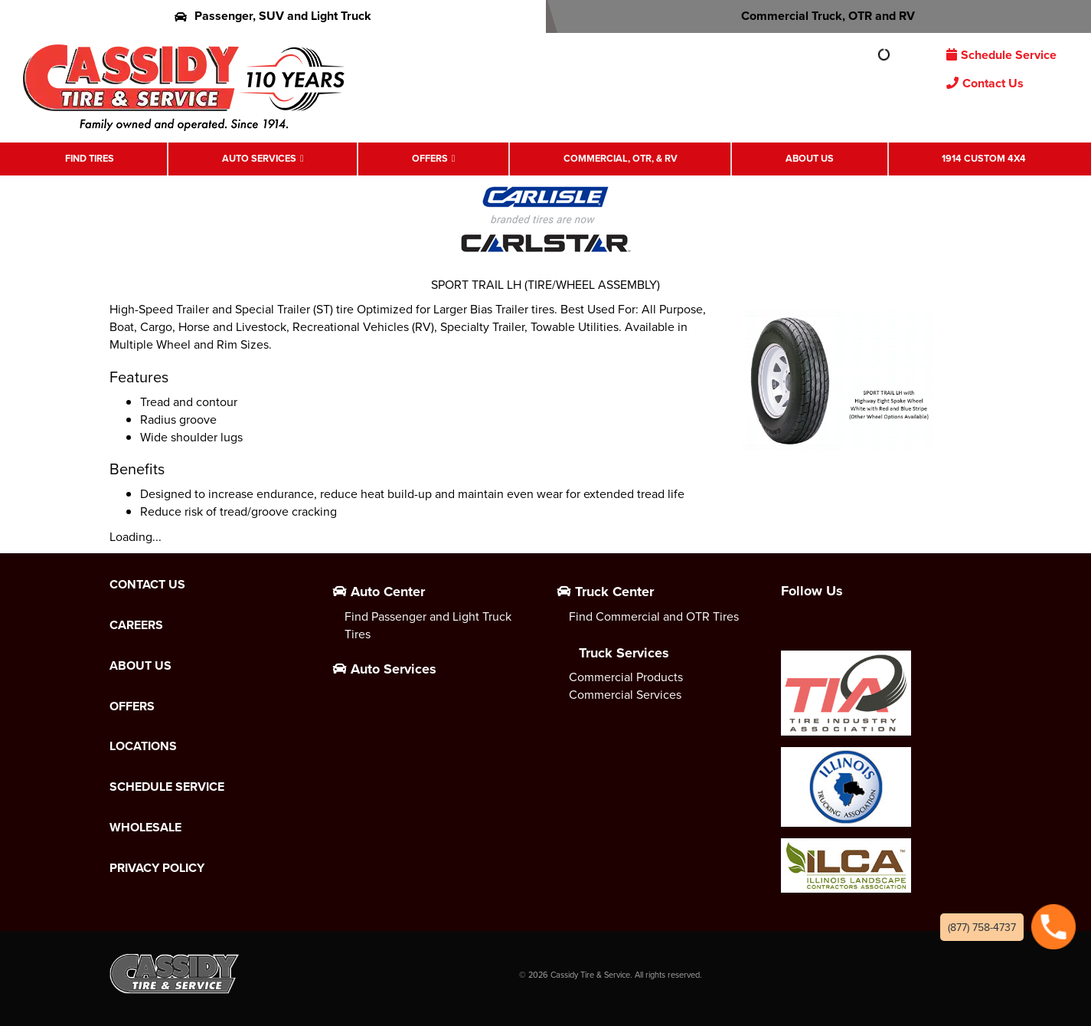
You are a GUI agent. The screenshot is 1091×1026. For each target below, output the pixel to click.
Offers (430, 158)
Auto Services (259, 158)
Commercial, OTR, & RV (620, 158)
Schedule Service (1001, 54)
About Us (810, 158)
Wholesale (145, 827)
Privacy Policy (156, 868)
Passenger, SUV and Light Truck (273, 16)
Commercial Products (626, 676)
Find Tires (89, 158)
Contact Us (985, 83)
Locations (143, 746)
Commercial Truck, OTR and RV (818, 16)
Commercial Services (625, 694)
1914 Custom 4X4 (984, 158)
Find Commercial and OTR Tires (654, 616)
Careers (136, 625)
